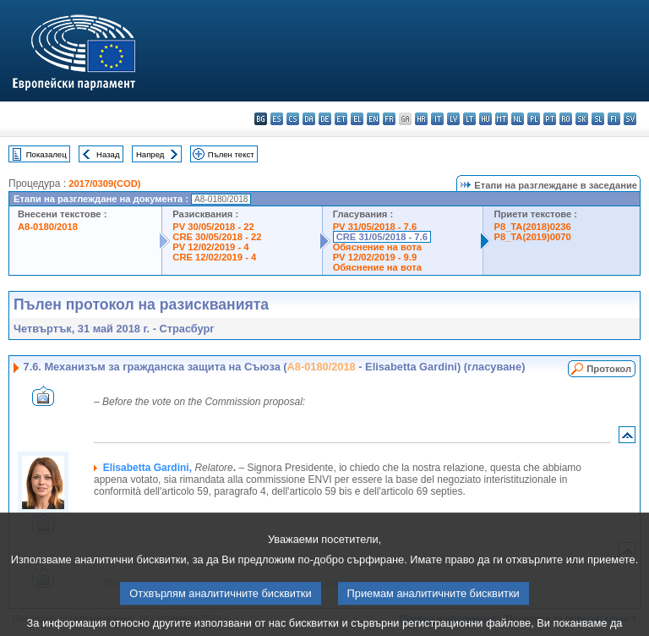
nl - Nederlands (517, 118)
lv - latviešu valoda (453, 118)
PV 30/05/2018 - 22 (213, 227)
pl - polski (533, 118)
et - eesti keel (341, 118)
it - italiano (437, 118)
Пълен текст (231, 154)
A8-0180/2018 (48, 227)
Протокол (608, 369)
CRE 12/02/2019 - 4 (214, 257)
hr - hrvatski (421, 118)
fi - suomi (614, 118)
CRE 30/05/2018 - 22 (216, 237)
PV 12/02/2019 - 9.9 (375, 257)
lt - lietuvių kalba (469, 118)
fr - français (389, 118)
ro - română (565, 118)
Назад (108, 154)
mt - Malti (501, 118)
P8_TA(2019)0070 (532, 237)
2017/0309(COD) (104, 183)
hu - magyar (485, 118)
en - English (373, 118)
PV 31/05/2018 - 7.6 (375, 227)
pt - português (549, 118)
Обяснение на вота (377, 247)
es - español (276, 118)
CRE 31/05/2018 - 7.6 (382, 237)
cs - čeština (292, 118)
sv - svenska (630, 118)
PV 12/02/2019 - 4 (210, 247)
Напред (150, 154)
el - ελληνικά (357, 118)
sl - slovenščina (598, 118)
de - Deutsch (325, 118)
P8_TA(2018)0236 (532, 227)
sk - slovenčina (581, 118)
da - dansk (309, 118)
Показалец (46, 154)
